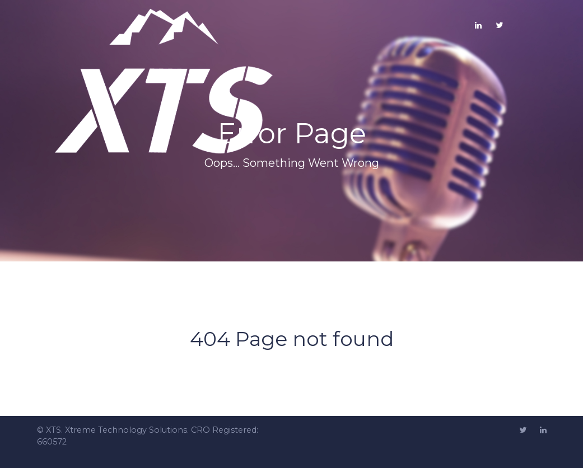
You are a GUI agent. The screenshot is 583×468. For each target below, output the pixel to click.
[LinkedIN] (478, 25)
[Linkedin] (543, 430)
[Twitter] (499, 25)
